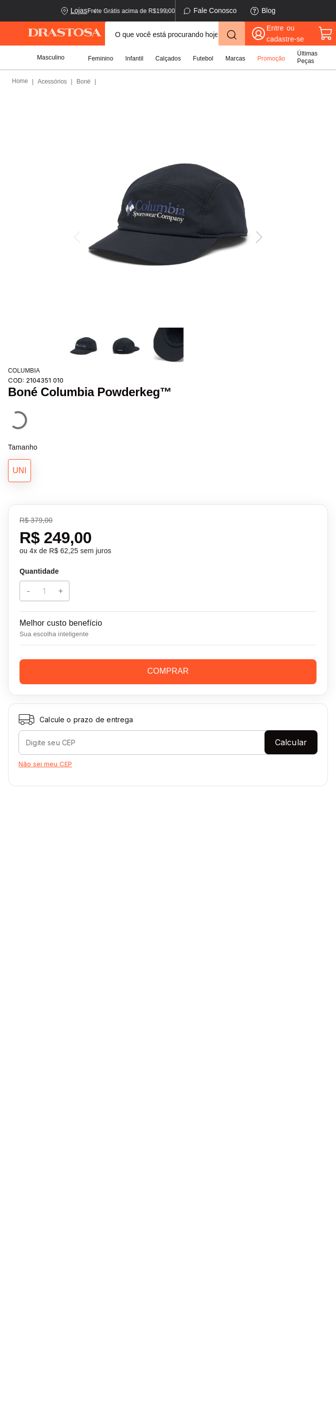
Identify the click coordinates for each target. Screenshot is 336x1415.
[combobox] (175, 34)
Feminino (100, 58)
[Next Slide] (167, 11)
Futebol (203, 58)
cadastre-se (285, 39)
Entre (275, 28)
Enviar (168, 1076)
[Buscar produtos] (232, 35)
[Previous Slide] (94, 11)
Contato (26, 1245)
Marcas (236, 58)
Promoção (272, 58)
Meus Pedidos (190, 1245)
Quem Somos (109, 1219)
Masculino (50, 57)
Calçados (168, 58)
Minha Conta (188, 1228)
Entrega (26, 1202)
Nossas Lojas (109, 1202)
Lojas (78, 11)
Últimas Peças (307, 57)
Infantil (134, 58)
